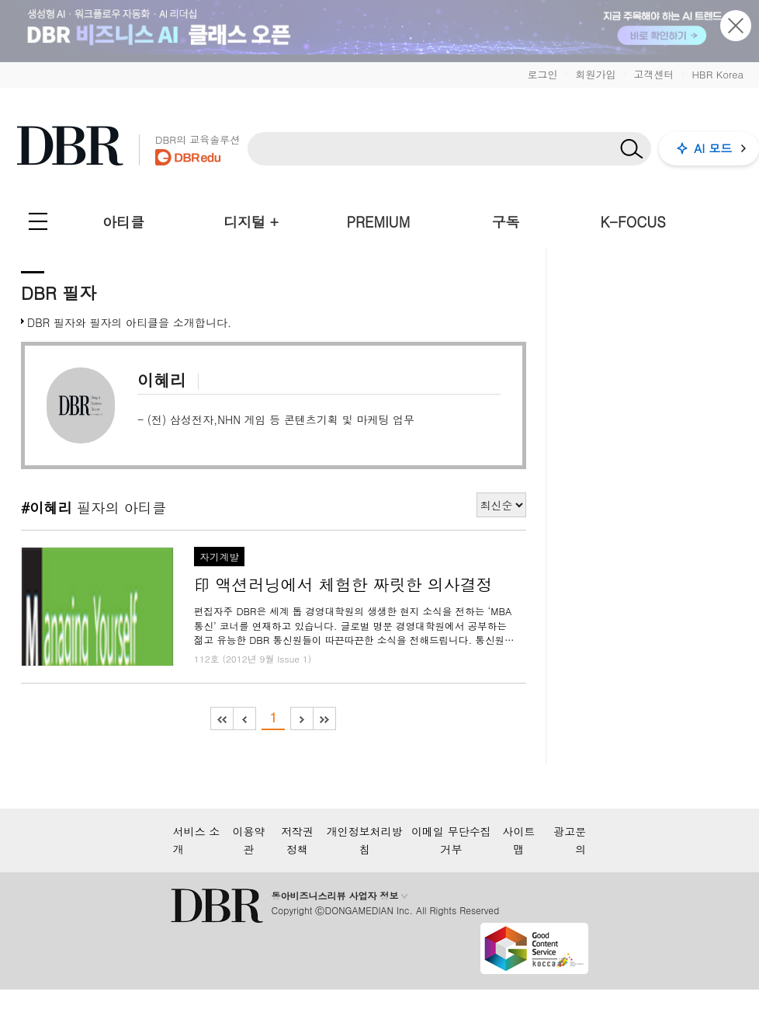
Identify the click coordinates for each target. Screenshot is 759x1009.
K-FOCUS (633, 221)
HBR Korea (717, 74)
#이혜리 (46, 507)
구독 (505, 221)
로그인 (542, 74)
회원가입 (595, 74)
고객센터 (653, 74)
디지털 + (251, 221)
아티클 (123, 221)
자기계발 (218, 557)
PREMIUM (379, 221)
